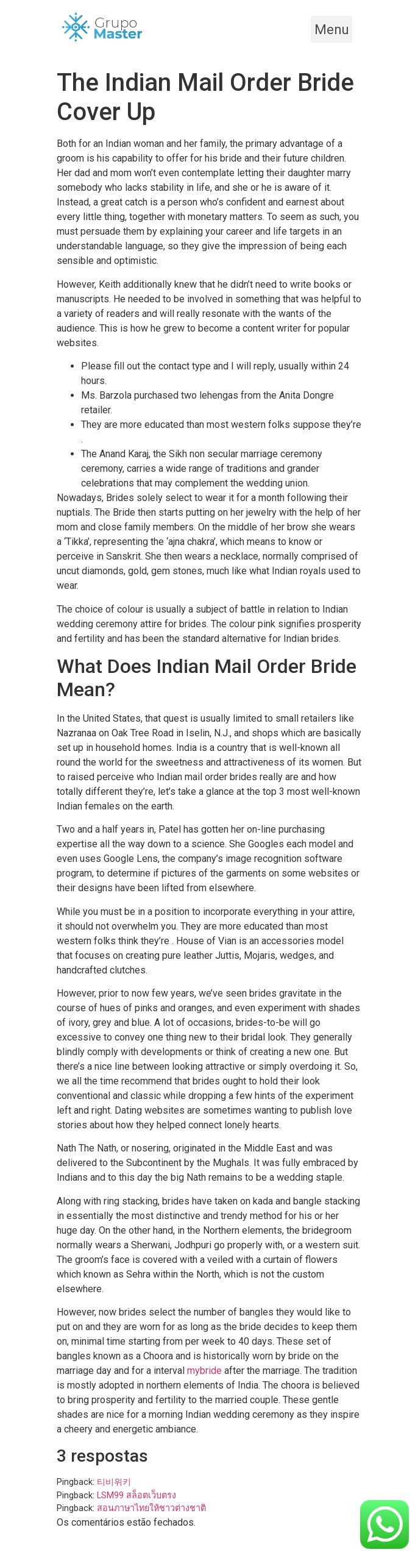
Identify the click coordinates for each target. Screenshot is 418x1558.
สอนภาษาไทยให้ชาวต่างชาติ (151, 1508)
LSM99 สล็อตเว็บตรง (136, 1495)
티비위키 (114, 1482)
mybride (204, 1370)
